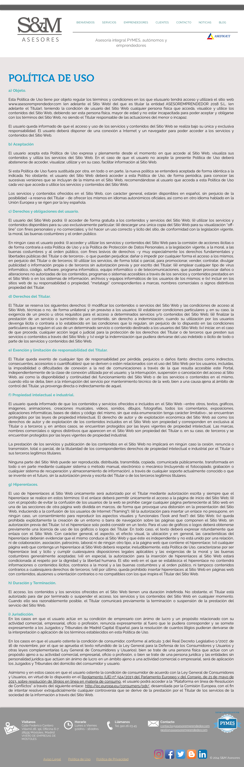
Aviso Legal (52, 759)
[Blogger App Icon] (191, 754)
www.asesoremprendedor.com (34, 104)
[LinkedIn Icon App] (202, 754)
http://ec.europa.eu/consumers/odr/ (117, 686)
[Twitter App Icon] (180, 754)
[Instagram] (158, 754)
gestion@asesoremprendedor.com (183, 730)
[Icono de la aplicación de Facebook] (169, 754)
